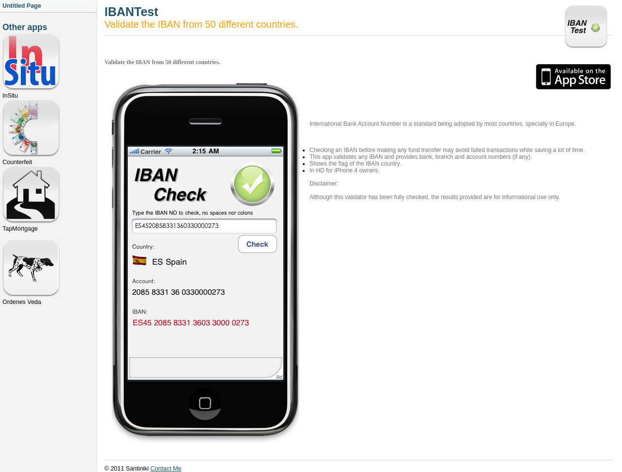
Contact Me (165, 468)
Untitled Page (21, 5)
